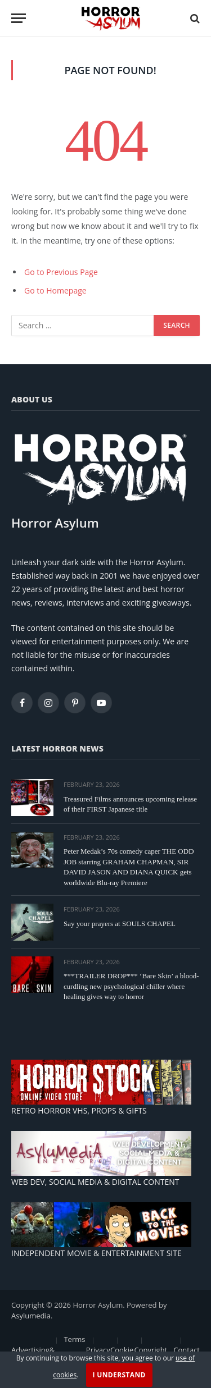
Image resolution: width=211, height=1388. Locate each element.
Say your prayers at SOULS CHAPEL (120, 923)
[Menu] (18, 18)
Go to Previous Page (61, 272)
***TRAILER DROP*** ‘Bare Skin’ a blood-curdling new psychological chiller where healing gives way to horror (131, 986)
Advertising (30, 1350)
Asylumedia (31, 1316)
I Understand (119, 1375)
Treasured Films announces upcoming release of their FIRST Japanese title (130, 804)
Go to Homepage (55, 290)
